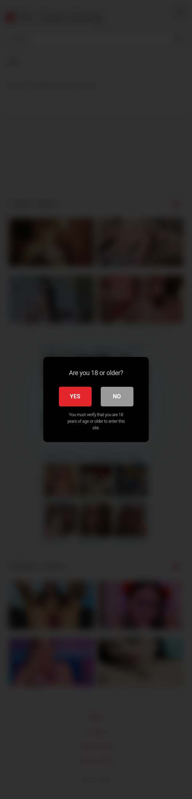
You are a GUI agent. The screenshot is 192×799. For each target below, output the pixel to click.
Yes (75, 396)
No (117, 396)
